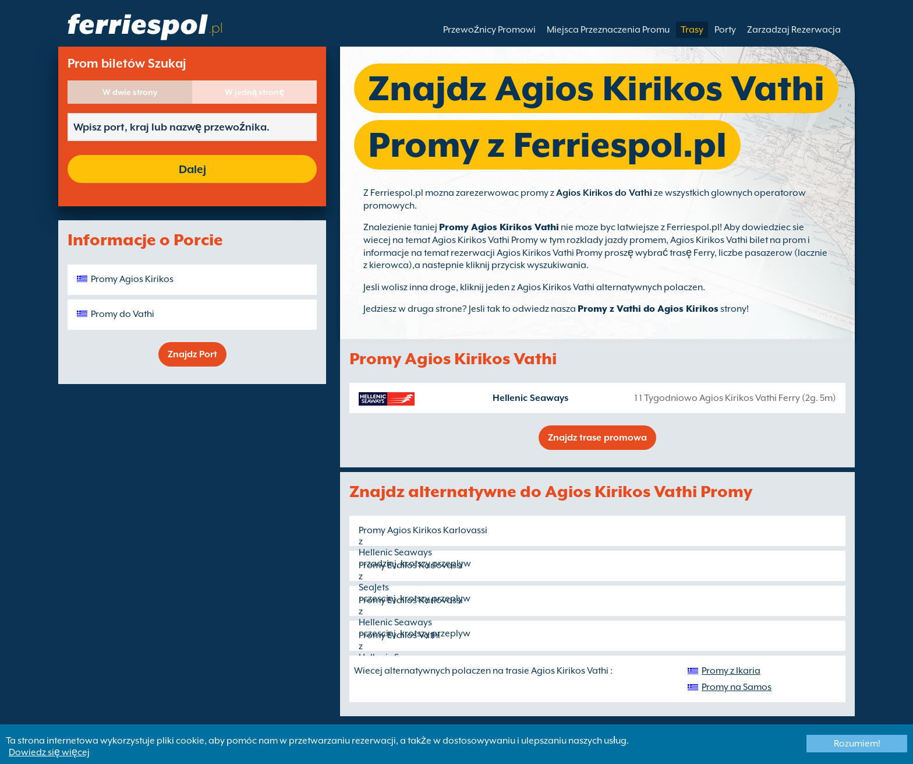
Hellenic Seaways (530, 398)
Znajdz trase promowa (597, 437)
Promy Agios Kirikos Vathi (499, 227)
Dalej (192, 169)
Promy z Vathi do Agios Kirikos (648, 309)
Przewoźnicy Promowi (489, 29)
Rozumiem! (857, 743)
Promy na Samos (737, 687)
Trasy (692, 29)
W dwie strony (129, 92)
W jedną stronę (255, 92)
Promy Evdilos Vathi (399, 635)
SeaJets (374, 587)
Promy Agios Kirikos (132, 279)
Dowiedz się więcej (49, 752)
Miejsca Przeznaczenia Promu (608, 29)
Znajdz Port (192, 354)
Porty (725, 29)
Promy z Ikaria (731, 671)
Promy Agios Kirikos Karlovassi (423, 530)
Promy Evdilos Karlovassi (411, 565)
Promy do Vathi (122, 314)
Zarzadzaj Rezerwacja (794, 29)
